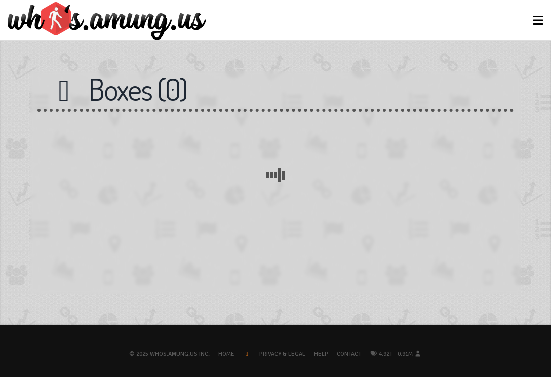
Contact (349, 354)
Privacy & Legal (282, 354)
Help (321, 354)
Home (226, 354)
